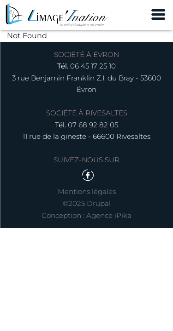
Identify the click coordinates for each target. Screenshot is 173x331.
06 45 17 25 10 (93, 66)
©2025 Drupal (87, 203)
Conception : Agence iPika (86, 215)
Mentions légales (87, 191)
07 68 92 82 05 (93, 124)
